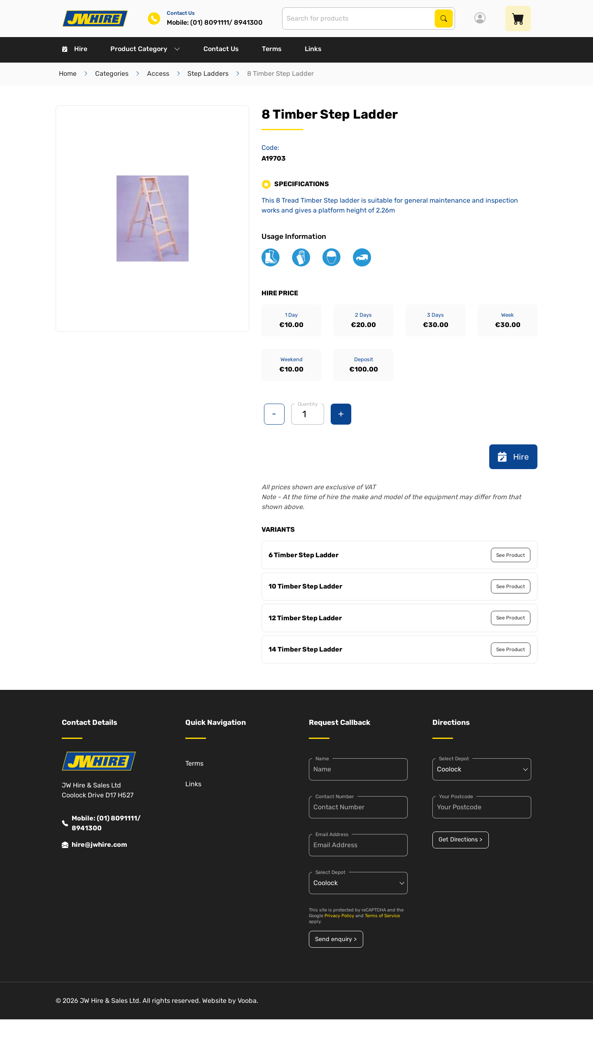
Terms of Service (382, 915)
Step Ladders (208, 73)
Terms (272, 49)
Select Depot (330, 872)
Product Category (145, 49)
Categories (111, 73)
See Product (510, 555)
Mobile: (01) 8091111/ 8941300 (101, 823)
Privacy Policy (339, 915)
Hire (74, 49)
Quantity (308, 404)
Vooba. (248, 1001)
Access (158, 73)
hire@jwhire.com (94, 845)
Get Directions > (460, 839)
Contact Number (334, 796)
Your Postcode (456, 796)
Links (313, 49)
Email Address (331, 834)
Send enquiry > (336, 939)
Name (322, 759)
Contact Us (221, 49)
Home (68, 73)
